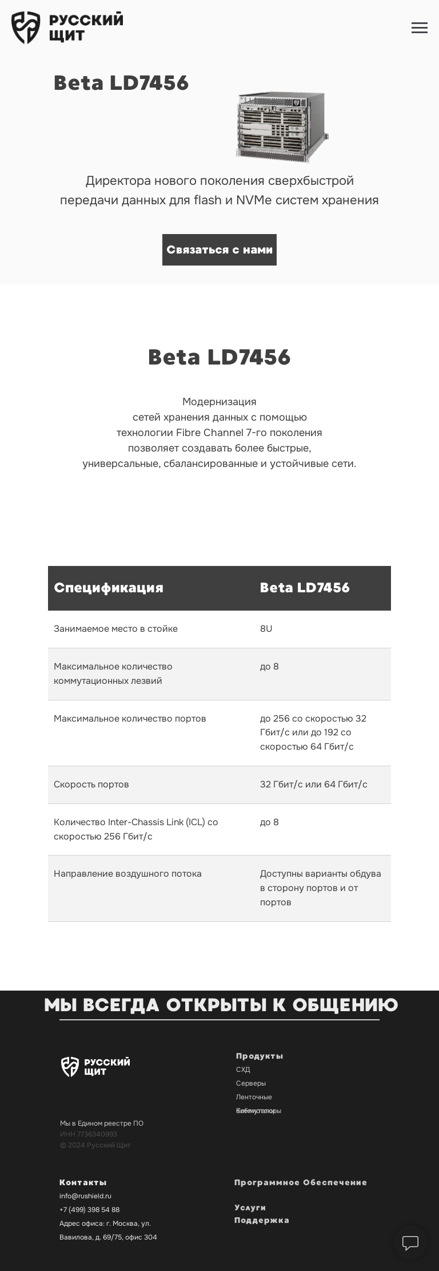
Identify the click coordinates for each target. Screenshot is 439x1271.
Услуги (250, 1208)
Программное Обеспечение (301, 1182)
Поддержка (262, 1220)
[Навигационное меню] (420, 28)
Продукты (260, 1056)
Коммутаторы (258, 1110)
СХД (243, 1069)
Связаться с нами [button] (219, 250)
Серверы (251, 1083)
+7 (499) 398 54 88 (89, 1209)
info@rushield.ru (85, 1196)
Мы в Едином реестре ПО (101, 1123)
